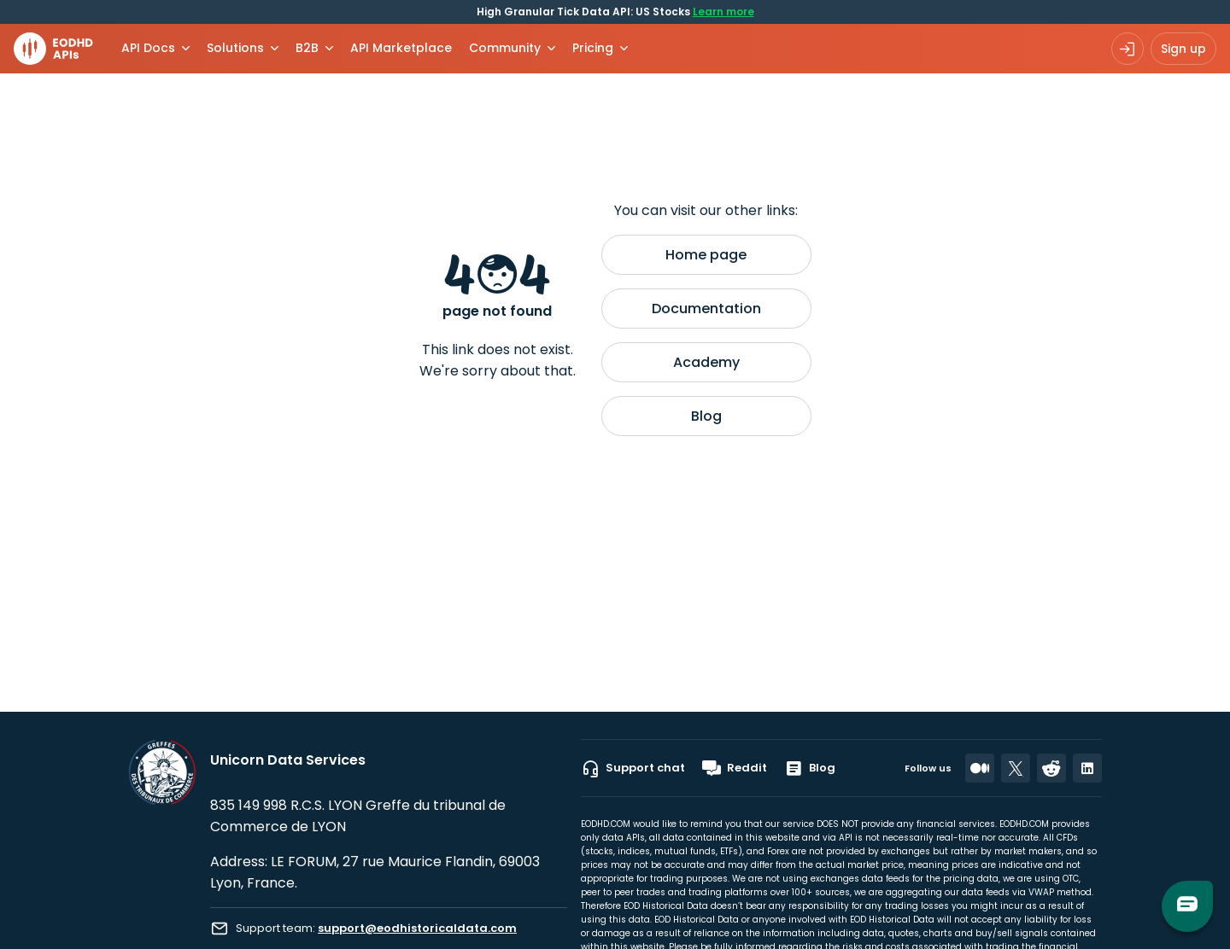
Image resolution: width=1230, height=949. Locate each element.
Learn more (723, 11)
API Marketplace (401, 47)
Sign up (1183, 48)
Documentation (706, 308)
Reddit (734, 768)
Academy (706, 362)
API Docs (148, 47)
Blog (706, 416)
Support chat (633, 768)
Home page (706, 255)
